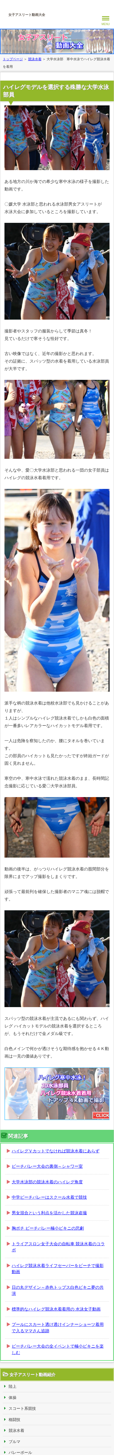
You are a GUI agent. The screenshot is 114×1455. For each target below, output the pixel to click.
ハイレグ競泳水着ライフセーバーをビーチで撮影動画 (58, 1268)
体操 (12, 1397)
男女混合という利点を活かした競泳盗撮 (49, 1212)
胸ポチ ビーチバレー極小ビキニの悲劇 (48, 1228)
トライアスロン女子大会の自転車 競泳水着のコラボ (58, 1247)
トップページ (13, 59)
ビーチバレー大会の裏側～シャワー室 (47, 1166)
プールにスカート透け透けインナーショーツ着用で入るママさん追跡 (58, 1327)
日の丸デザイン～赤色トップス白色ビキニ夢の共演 (58, 1290)
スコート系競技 (22, 1408)
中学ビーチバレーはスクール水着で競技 (49, 1197)
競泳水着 (35, 59)
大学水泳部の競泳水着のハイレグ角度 (47, 1181)
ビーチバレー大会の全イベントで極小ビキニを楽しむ (58, 1349)
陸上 (12, 1386)
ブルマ (14, 1441)
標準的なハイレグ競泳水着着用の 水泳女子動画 (56, 1309)
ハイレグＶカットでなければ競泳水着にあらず (56, 1150)
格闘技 (14, 1419)
